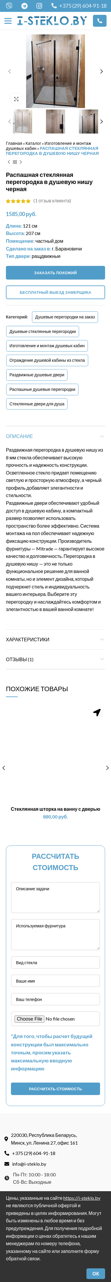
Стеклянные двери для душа (36, 403)
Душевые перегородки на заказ (65, 316)
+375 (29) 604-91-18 (79, 5)
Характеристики (27, 639)
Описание (19, 436)
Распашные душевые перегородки (42, 388)
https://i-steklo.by (81, 1198)
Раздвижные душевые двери (36, 374)
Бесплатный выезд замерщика (55, 292)
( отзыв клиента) (52, 200)
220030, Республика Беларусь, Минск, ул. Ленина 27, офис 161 (41, 1114)
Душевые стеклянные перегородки (42, 330)
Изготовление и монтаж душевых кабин (47, 345)
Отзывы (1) (19, 658)
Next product (20, 162)
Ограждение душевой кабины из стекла (47, 359)
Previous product (9, 162)
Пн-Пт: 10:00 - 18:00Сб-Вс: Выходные (30, 1153)
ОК (95, 1273)
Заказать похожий (55, 272)
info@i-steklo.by (25, 1139)
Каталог (33, 142)
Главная (14, 142)
